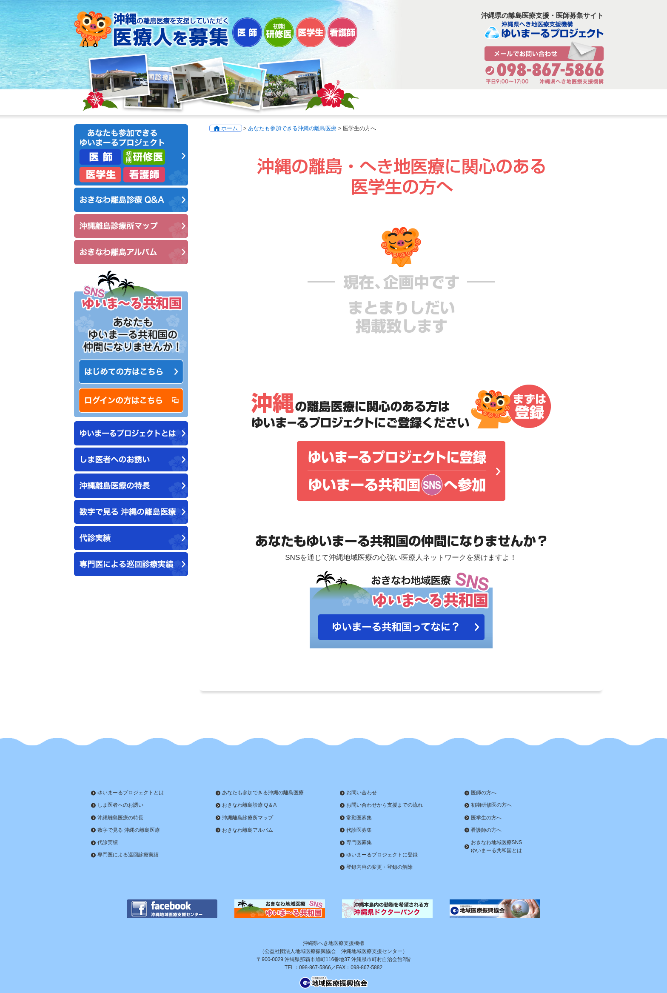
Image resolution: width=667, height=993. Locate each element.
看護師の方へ (486, 830)
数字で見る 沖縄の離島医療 (128, 830)
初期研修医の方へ (491, 805)
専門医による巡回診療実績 (128, 855)
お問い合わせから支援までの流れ (384, 805)
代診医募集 (359, 830)
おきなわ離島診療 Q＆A (249, 805)
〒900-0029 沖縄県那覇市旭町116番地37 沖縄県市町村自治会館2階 (333, 959)
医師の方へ (483, 793)
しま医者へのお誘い (120, 805)
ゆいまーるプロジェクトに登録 (382, 855)
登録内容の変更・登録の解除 (379, 867)
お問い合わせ (361, 793)
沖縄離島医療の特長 (120, 818)
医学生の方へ (486, 818)
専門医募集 (359, 842)
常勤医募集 (359, 818)
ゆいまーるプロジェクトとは (130, 793)
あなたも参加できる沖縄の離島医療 (292, 128)
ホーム (229, 128)
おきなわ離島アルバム (247, 830)
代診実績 (107, 842)
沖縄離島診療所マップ (247, 818)
